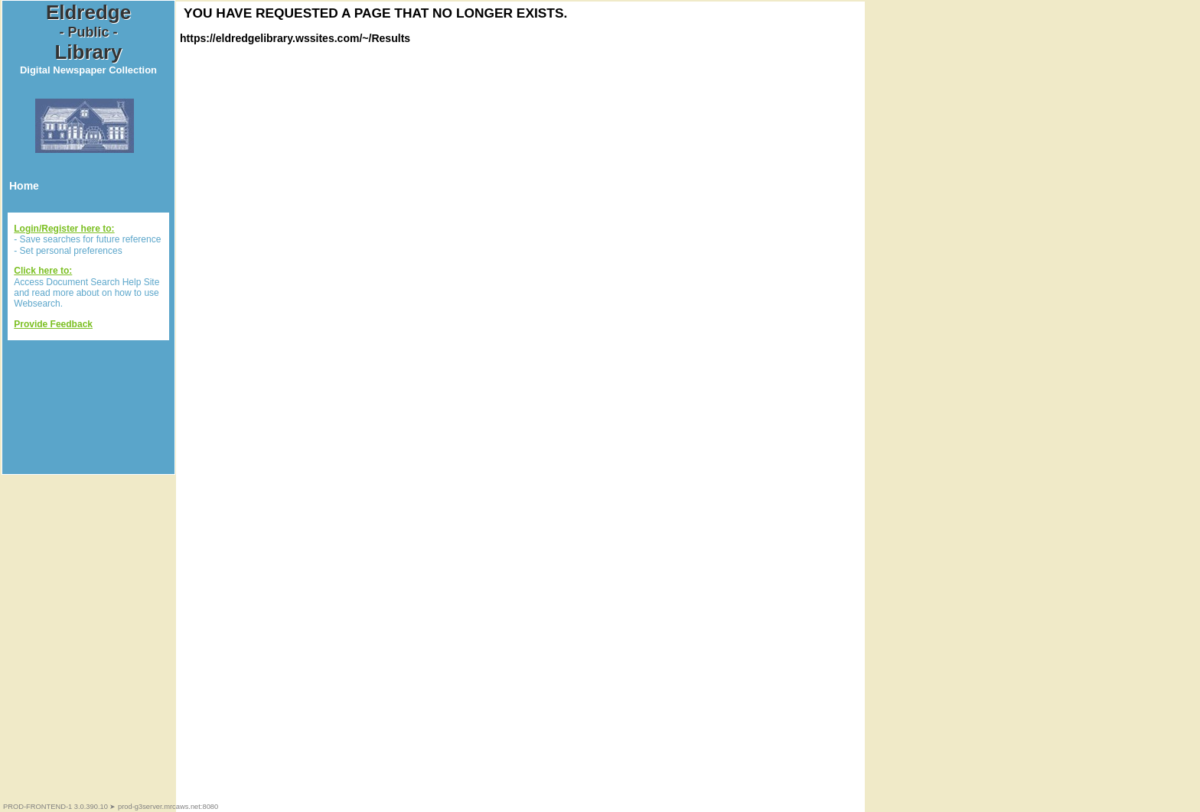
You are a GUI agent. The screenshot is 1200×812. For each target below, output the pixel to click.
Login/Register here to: (64, 228)
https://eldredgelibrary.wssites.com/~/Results (295, 38)
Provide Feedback (53, 324)
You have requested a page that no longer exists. (375, 13)
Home (24, 186)
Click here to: (43, 270)
